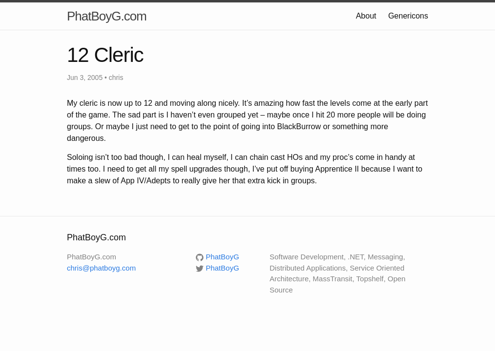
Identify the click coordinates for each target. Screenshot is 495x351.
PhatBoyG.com (106, 16)
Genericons (408, 16)
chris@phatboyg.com (101, 268)
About (366, 16)
